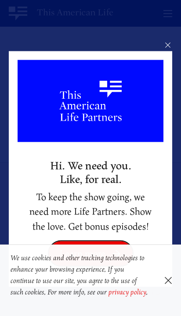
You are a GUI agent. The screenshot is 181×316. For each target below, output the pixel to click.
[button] (12, 304)
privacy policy (127, 292)
